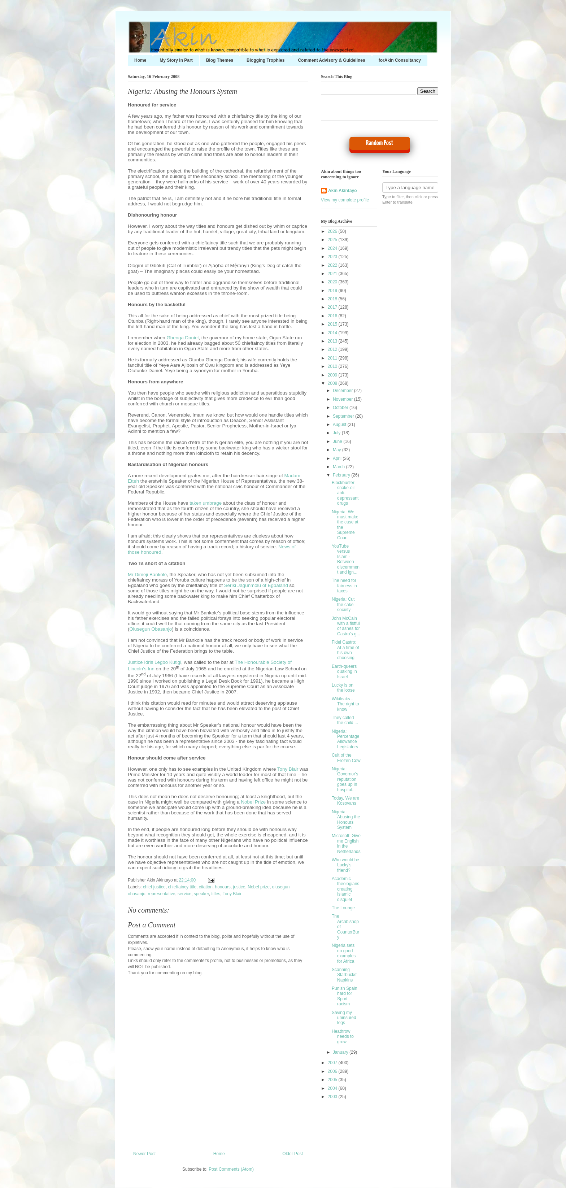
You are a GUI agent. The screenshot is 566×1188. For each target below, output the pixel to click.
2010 (333, 366)
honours (222, 886)
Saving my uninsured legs (344, 1018)
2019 (333, 290)
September (344, 416)
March (339, 466)
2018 (333, 298)
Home (140, 60)
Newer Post (144, 1153)
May (337, 449)
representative (161, 893)
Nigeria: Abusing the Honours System (182, 91)
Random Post (379, 143)
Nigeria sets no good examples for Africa (344, 953)
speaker (201, 893)
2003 (333, 1096)
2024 (333, 248)
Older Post (292, 1153)
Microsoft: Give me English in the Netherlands (346, 843)
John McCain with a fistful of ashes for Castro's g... (346, 626)
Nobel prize (259, 886)
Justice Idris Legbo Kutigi (154, 662)
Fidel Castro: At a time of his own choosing (345, 650)
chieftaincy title (182, 886)
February (342, 475)
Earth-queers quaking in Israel (344, 671)
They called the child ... (345, 720)
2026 (333, 231)
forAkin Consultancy (400, 60)
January (341, 1052)
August (340, 424)
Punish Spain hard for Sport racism (344, 996)
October (341, 407)
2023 (333, 256)
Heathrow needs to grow (343, 1036)
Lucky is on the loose (343, 688)
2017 (333, 307)
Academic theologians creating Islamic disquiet (345, 889)
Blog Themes (219, 60)
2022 (333, 265)
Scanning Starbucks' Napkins (344, 975)
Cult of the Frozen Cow (346, 758)
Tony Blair (288, 769)
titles (216, 893)
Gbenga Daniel (182, 337)
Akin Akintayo (342, 190)
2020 (333, 281)
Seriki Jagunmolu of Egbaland (256, 585)
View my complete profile (345, 200)
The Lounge (343, 907)
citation (206, 886)
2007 (333, 1062)
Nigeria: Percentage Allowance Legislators (345, 739)
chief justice (154, 886)
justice (239, 886)
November (343, 399)
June (338, 441)
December (343, 390)
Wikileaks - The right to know (345, 704)
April (338, 458)
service (184, 893)
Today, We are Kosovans (345, 801)
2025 (333, 239)
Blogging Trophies (265, 60)
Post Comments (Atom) (231, 1169)
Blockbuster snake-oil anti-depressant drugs (345, 493)
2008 (333, 383)
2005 (333, 1079)
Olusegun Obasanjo (150, 629)
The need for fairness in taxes (344, 585)
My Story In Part (176, 60)
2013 (333, 341)
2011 (333, 358)
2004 (333, 1088)
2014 (333, 332)
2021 (333, 273)
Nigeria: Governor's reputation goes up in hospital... (345, 779)
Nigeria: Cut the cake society (343, 604)
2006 (333, 1071)
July (337, 432)
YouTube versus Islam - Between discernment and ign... (346, 559)
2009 (333, 375)
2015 (333, 324)
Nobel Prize (253, 802)
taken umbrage (206, 503)
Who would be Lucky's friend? (345, 865)
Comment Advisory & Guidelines (331, 60)
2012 (333, 349)
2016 (333, 315)
